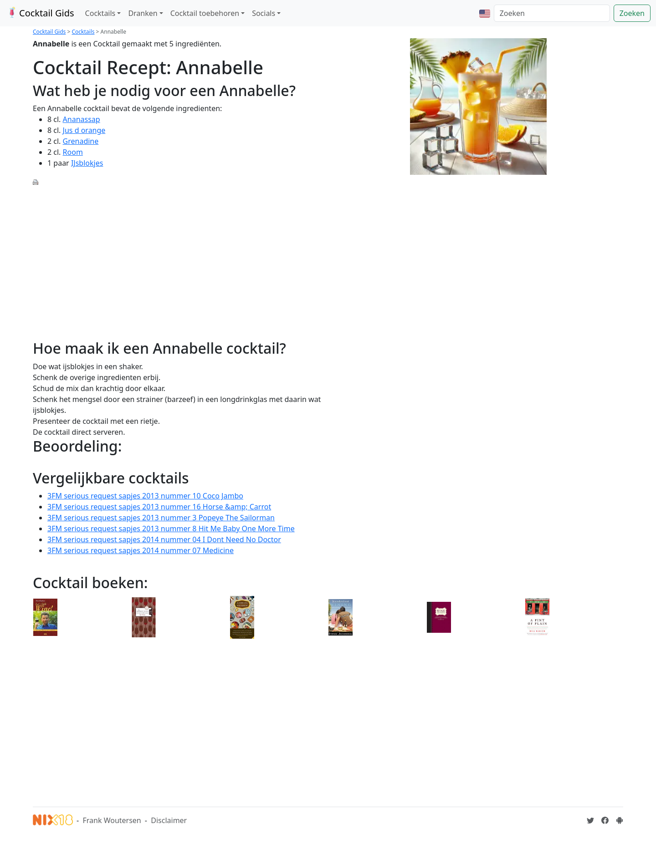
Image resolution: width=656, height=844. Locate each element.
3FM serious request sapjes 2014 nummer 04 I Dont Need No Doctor (164, 539)
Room (73, 152)
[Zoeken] (552, 13)
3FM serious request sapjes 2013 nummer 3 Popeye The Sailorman (161, 518)
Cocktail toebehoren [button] (204, 13)
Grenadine (81, 141)
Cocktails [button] (100, 13)
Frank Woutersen (111, 820)
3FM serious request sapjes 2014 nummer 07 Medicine (140, 550)
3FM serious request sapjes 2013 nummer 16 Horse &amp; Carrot (159, 507)
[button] (485, 13)
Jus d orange (84, 130)
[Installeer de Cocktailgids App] (619, 820)
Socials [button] (263, 13)
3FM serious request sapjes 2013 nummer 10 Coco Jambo (145, 496)
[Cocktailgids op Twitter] (590, 820)
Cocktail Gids (39, 13)
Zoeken (632, 13)
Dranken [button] (142, 13)
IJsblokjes (87, 163)
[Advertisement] (178, 257)
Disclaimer (169, 820)
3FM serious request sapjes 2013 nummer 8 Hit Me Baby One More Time (171, 529)
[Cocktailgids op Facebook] (605, 820)
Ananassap (81, 119)
